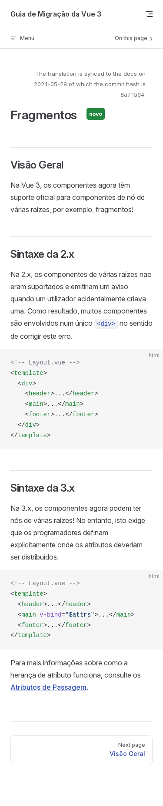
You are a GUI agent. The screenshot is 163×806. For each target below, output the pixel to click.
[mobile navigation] (149, 14)
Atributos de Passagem (48, 687)
